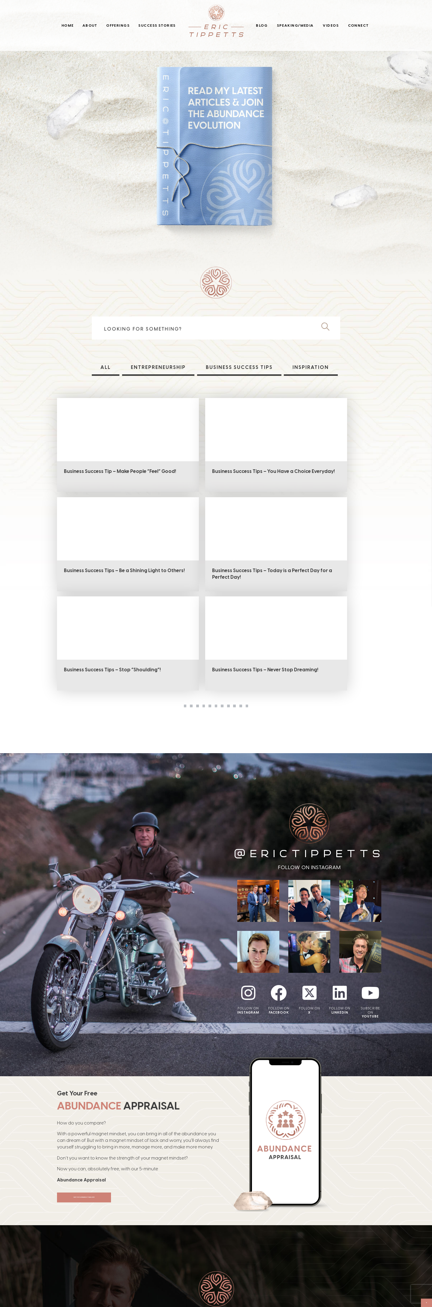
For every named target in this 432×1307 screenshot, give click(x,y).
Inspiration (311, 367)
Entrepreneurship (158, 367)
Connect (358, 25)
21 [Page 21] (235, 616)
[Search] (327, 326)
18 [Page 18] (178, 616)
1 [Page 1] (140, 616)
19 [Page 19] (197, 616)
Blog (262, 25)
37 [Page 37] (291, 616)
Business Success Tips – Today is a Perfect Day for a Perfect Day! (101, 576)
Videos (331, 25)
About (90, 25)
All (105, 367)
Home (68, 25)
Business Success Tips (239, 367)
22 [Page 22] (253, 616)
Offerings (118, 25)
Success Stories (157, 25)
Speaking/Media (295, 25)
